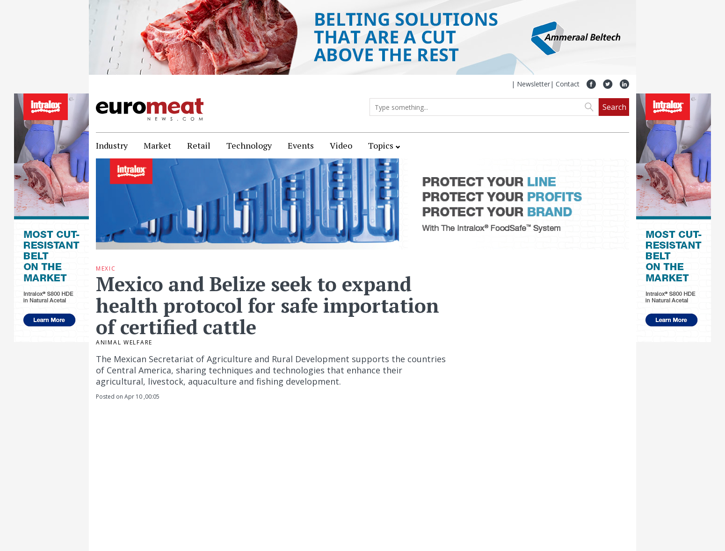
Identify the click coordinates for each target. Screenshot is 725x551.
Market (157, 145)
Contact (568, 83)
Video (341, 145)
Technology (249, 145)
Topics (380, 145)
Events (301, 145)
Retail (198, 145)
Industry (112, 145)
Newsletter (533, 83)
